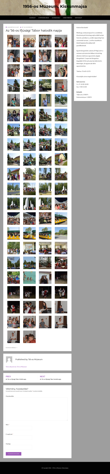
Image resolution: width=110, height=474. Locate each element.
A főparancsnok (43, 17)
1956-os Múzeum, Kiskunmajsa (55, 6)
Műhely (14, 347)
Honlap (8, 444)
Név (7, 425)
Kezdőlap (32, 17)
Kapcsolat (78, 17)
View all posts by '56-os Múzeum (16, 367)
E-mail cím (9, 434)
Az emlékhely (56, 17)
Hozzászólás (10, 396)
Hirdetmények (67, 17)
